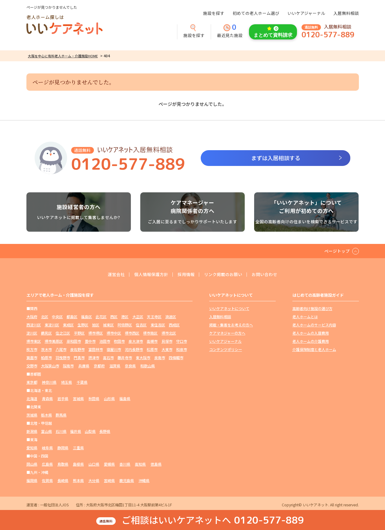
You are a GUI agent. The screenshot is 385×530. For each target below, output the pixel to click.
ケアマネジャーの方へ (227, 333)
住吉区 (141, 324)
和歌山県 (147, 365)
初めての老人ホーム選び (256, 13)
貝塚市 (167, 341)
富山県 (46, 431)
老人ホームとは (305, 316)
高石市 (108, 357)
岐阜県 (47, 447)
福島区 (86, 316)
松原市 (152, 349)
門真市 (79, 357)
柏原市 (46, 357)
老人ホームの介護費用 (310, 341)
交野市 (31, 365)
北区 (44, 316)
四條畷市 (176, 357)
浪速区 (170, 316)
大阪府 (31, 316)
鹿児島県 (126, 480)
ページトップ (337, 251)
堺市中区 (114, 333)
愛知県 (31, 447)
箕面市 (31, 357)
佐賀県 (47, 480)
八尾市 (61, 349)
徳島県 (156, 464)
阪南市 (68, 365)
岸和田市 (73, 341)
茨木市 (46, 349)
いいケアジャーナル (306, 13)
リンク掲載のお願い (223, 274)
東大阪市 (143, 357)
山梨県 (90, 431)
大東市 (167, 349)
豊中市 (90, 341)
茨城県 (31, 414)
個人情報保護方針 (151, 274)
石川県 (61, 431)
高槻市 (152, 341)
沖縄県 (143, 480)
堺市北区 (169, 333)
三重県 (78, 447)
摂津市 (93, 357)
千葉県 (82, 382)
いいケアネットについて (229, 308)
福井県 (75, 431)
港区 (124, 316)
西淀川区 (33, 324)
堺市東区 (33, 341)
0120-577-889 (328, 35)
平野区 (79, 333)
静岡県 (62, 447)
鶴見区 (46, 333)
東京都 (31, 382)
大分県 (93, 480)
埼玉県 (66, 382)
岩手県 (62, 398)
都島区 (71, 316)
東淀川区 (52, 324)
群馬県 (61, 414)
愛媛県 (109, 464)
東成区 (68, 324)
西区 (114, 316)
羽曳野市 (63, 357)
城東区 (108, 324)
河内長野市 (134, 349)
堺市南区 (150, 333)
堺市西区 (132, 333)
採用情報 (186, 274)
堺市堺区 (95, 333)
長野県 (104, 431)
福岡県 (31, 480)
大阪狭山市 (50, 365)
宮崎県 (109, 480)
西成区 (174, 324)
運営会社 (116, 274)
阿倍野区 (125, 324)
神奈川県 (49, 382)
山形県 (109, 398)
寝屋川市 (114, 349)
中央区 (57, 316)
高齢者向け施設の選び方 (312, 308)
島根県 (78, 464)
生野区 (82, 324)
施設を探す (213, 13)
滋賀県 (114, 365)
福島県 (124, 398)
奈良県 (130, 365)
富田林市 (95, 349)
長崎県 (62, 480)
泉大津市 (135, 341)
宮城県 (78, 398)
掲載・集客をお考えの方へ (231, 324)
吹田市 (119, 341)
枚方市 (31, 349)
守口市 (181, 341)
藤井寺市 (125, 357)
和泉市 (181, 349)
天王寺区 (154, 316)
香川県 (124, 464)
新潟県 (31, 431)
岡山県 (31, 464)
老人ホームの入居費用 (310, 333)
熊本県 (78, 480)
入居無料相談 (346, 13)
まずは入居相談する (275, 158)
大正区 (137, 316)
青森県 (47, 398)
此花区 (101, 316)
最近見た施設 (230, 31)
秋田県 (93, 398)
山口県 (93, 464)
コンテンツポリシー (225, 349)
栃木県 (46, 414)
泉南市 (159, 357)
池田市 (104, 341)
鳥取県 (62, 464)
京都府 (99, 365)
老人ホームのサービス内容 (314, 324)
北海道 (31, 398)
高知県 (140, 464)
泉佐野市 (77, 349)
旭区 (95, 324)
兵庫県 (83, 365)
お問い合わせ (264, 274)
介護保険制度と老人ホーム (314, 349)
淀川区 (31, 333)
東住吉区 (158, 324)
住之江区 (63, 333)
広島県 (47, 464)
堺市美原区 (54, 341)
